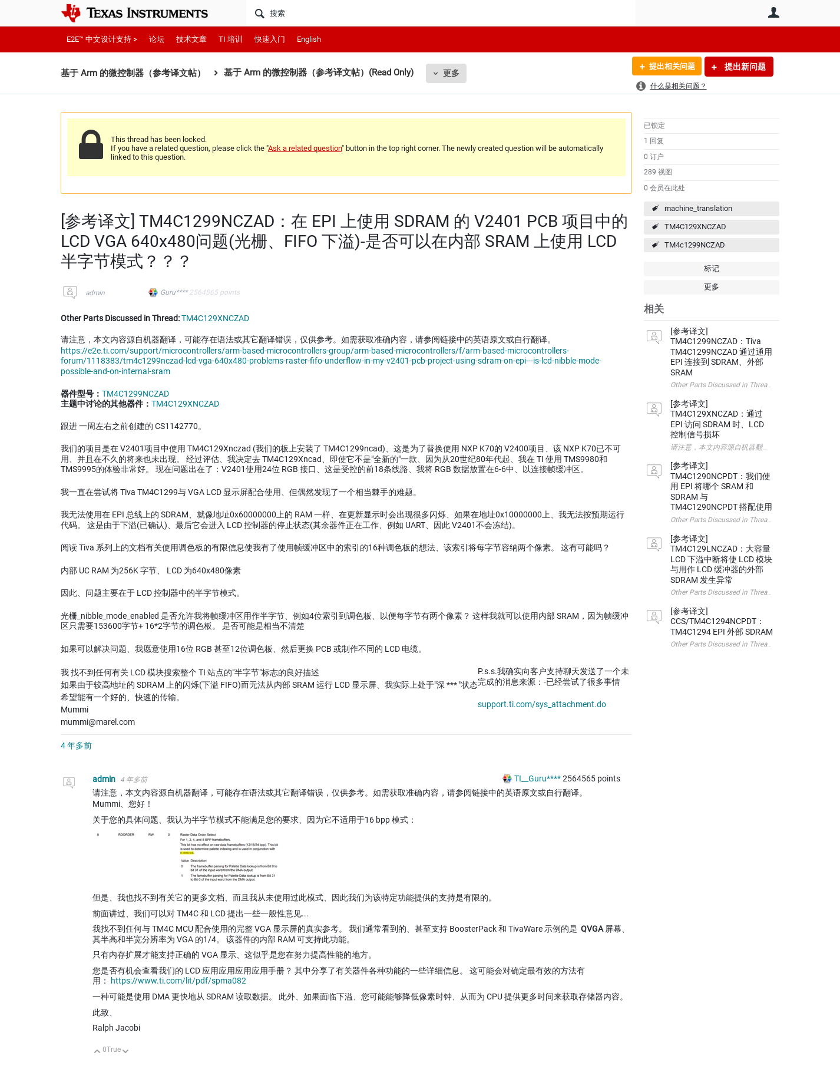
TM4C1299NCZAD (135, 393)
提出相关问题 (669, 66)
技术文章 (191, 39)
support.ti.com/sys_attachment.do (542, 704)
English (309, 39)
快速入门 (269, 39)
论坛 (156, 39)
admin (95, 293)
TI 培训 (231, 39)
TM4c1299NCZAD (694, 244)
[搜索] (441, 13)
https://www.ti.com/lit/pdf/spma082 (178, 980)
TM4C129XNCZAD (695, 226)
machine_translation (698, 208)
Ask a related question (305, 148)
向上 (97, 1052)
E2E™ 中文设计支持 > (102, 39)
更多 (451, 73)
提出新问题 (744, 66)
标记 (711, 268)
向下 (126, 1052)
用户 (773, 12)
